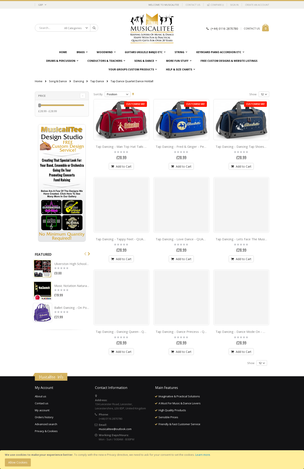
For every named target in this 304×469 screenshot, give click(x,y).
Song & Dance (58, 81)
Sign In (234, 4)
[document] (152, 459)
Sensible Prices (168, 417)
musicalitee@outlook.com (115, 429)
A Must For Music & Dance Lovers (180, 403)
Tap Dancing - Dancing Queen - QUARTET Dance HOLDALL (139, 331)
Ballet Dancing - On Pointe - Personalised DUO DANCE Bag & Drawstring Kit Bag (71, 307)
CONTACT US (252, 28)
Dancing (78, 81)
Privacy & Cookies (46, 431)
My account (42, 410)
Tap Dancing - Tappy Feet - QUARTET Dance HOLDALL (136, 239)
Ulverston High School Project (71, 264)
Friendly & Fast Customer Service (179, 424)
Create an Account (257, 4)
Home (38, 81)
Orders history (44, 417)
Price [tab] (42, 96)
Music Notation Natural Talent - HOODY (71, 286)
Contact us (41, 403)
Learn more (202, 455)
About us (40, 396)
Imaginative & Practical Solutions (179, 396)
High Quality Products (172, 410)
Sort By (98, 94)
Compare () (215, 4)
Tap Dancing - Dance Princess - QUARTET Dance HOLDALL (199, 331)
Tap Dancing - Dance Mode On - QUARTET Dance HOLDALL (259, 331)
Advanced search (46, 424)
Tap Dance (97, 81)
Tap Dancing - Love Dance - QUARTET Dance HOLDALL (196, 239)
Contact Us (193, 4)
